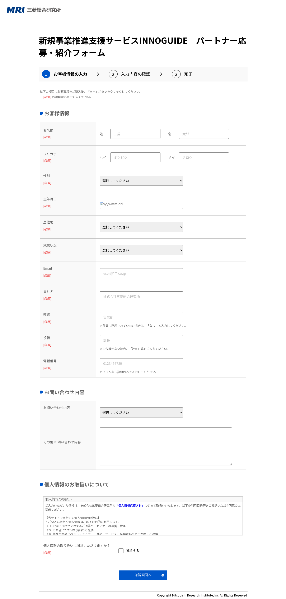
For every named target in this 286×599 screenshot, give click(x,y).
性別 (46, 175)
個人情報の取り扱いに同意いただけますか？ (76, 545)
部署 (46, 314)
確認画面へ (143, 575)
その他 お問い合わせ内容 (62, 441)
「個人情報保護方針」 (130, 505)
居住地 (48, 221)
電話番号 (50, 360)
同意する (132, 550)
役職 (46, 337)
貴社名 (48, 291)
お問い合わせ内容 (56, 407)
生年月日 (50, 198)
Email (47, 268)
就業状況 (50, 245)
